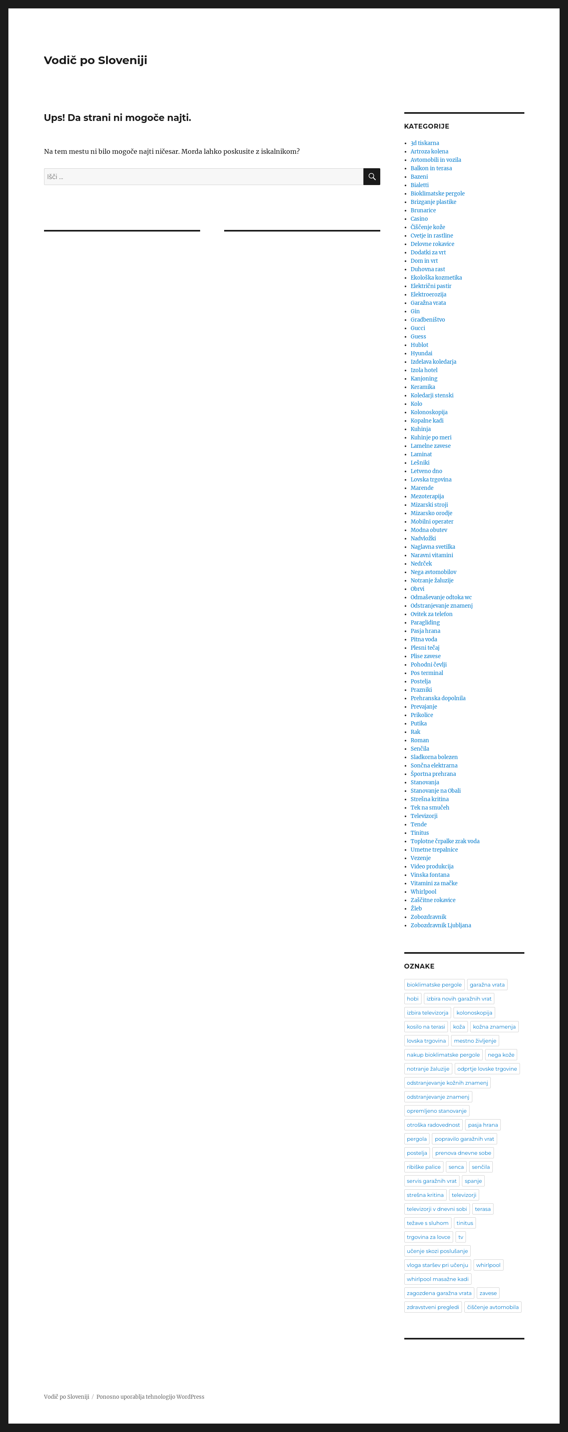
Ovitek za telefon (432, 614)
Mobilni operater (432, 521)
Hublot (419, 345)
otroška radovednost (433, 1125)
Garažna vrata (428, 303)
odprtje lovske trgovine (487, 1068)
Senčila (420, 748)
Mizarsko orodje (431, 513)
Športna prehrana (433, 774)
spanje (473, 1181)
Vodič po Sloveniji (96, 60)
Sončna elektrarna (434, 765)
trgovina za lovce (429, 1237)
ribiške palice (424, 1167)
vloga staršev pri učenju (437, 1265)
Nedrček (421, 563)
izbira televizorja (428, 1012)
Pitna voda (424, 639)
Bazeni (419, 176)
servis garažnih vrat (432, 1181)
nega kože (501, 1054)
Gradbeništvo (428, 319)
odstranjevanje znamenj (438, 1097)
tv (460, 1237)
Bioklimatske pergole (438, 193)
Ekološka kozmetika (436, 277)
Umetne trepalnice (434, 849)
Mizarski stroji (429, 505)
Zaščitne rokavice (433, 900)
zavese (488, 1293)
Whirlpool (423, 891)
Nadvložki (423, 538)
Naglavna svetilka (433, 547)
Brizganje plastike (433, 202)
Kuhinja (421, 429)
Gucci (418, 328)
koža (459, 1026)
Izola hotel (424, 370)
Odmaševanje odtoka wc (441, 597)
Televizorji (424, 816)
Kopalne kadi (427, 420)
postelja (417, 1153)
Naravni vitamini (432, 555)
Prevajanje (424, 706)
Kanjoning (424, 378)
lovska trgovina (426, 1040)
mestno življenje (475, 1040)
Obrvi (417, 589)
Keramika (423, 387)
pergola (417, 1139)
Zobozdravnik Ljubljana (441, 925)
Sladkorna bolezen (434, 757)
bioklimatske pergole (434, 984)
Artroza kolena (429, 151)
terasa (483, 1209)
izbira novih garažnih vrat (459, 998)
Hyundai (421, 353)
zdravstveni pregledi (433, 1307)
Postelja (421, 681)
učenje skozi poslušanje (437, 1251)
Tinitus (420, 833)
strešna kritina (425, 1195)
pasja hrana (483, 1125)
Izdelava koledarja (433, 362)
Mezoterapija (427, 496)
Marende (422, 488)
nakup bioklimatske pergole (443, 1054)
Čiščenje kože (428, 227)
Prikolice (422, 715)
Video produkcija (432, 866)
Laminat (421, 454)
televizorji (464, 1195)
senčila (481, 1167)
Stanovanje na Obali (436, 790)
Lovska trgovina (431, 479)
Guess (418, 336)
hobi (413, 998)
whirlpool (488, 1265)
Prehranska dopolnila (438, 698)
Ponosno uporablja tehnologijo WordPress (150, 1397)
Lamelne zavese (431, 446)
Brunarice (423, 210)
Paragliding (425, 622)
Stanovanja (425, 782)
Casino (419, 219)
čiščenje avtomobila (493, 1307)
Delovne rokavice (432, 244)
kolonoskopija (474, 1012)
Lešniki (420, 462)
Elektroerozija (428, 294)
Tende (419, 824)
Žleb (416, 908)
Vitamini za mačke (434, 883)
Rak (415, 732)
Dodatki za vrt (428, 252)
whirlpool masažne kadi (438, 1279)
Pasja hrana (425, 631)
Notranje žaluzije (432, 580)
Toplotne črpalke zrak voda (445, 841)
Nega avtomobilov (433, 572)
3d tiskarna (425, 143)
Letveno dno (426, 471)
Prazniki (421, 690)
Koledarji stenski (432, 395)
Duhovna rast (428, 269)
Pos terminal (427, 673)
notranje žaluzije (428, 1068)
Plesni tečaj (425, 648)
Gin (415, 311)
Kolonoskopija (429, 412)
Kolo (416, 404)
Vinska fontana (430, 875)
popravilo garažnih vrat (464, 1139)
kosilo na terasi (426, 1026)
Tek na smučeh (430, 807)
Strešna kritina (430, 799)
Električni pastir (431, 286)
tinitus (465, 1223)
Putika (419, 723)
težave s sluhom (428, 1223)
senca (456, 1167)
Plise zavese (426, 656)
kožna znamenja (494, 1026)
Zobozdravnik (428, 917)
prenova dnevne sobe (463, 1153)
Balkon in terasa (431, 168)
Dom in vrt (424, 261)
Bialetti (420, 185)
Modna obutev (429, 530)
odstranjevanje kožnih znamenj (447, 1083)
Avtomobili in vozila (436, 160)
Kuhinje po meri (431, 437)
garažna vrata (487, 984)
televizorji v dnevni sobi (437, 1209)
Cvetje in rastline (432, 235)
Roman (420, 740)
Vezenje (421, 858)
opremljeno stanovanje (437, 1111)
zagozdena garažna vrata (439, 1293)
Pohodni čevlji (429, 664)
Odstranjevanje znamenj (442, 605)
